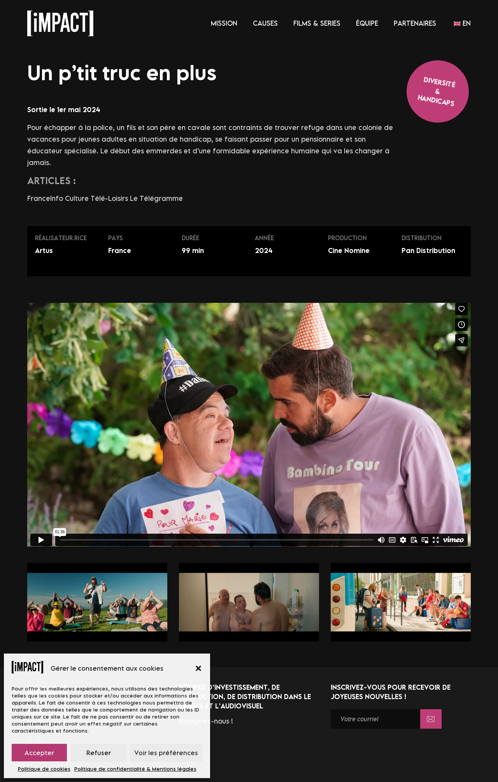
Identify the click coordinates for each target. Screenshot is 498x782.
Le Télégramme (156, 198)
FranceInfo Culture (59, 198)
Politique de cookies (44, 769)
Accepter (39, 753)
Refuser (98, 753)
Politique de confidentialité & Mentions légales (135, 769)
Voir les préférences (166, 753)
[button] (198, 668)
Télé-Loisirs (110, 198)
